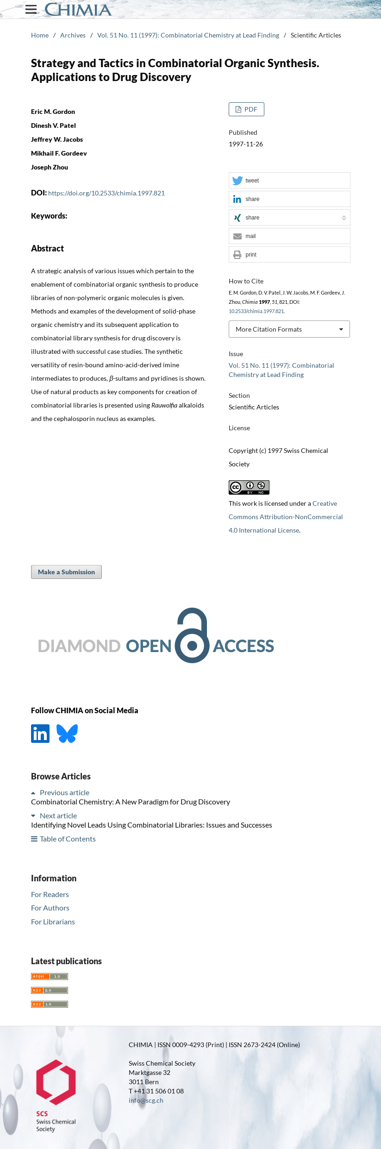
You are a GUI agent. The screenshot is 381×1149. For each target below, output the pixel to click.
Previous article (64, 792)
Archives (73, 35)
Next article (58, 815)
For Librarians (53, 921)
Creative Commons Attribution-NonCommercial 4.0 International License (286, 516)
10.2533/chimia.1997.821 (256, 311)
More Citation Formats (269, 329)
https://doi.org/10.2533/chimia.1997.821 (106, 193)
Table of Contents (68, 838)
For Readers (50, 894)
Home (40, 35)
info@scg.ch (146, 1100)
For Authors (50, 907)
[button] (289, 181)
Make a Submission (66, 572)
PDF (250, 109)
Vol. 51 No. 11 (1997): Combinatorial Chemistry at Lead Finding (188, 35)
